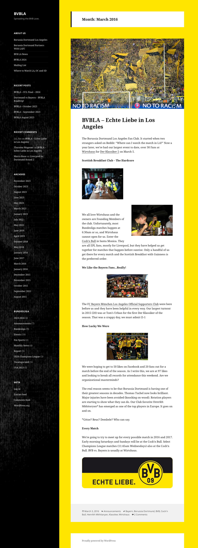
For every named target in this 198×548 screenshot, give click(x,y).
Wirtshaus (88, 151)
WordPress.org (22, 405)
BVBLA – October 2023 (25, 106)
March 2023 (20, 208)
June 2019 (19, 230)
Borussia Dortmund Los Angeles (30, 39)
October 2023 (21, 186)
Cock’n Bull (89, 241)
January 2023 (21, 214)
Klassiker (113, 514)
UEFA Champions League (27, 356)
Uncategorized (21, 362)
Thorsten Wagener (24, 147)
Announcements (22, 323)
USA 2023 (19, 367)
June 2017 (19, 258)
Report (17, 351)
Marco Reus (20, 156)
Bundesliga (19, 329)
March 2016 (20, 263)
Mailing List (20, 65)
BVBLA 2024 (20, 59)
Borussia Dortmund (144, 511)
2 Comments (140, 514)
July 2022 (19, 219)
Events (17, 334)
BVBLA (20, 13)
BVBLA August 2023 (24, 117)
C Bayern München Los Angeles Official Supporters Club (124, 304)
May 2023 (19, 203)
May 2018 (19, 247)
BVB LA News (21, 54)
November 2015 (22, 280)
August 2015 (20, 296)
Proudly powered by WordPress (99, 540)
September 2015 (22, 291)
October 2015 (21, 285)
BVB (158, 511)
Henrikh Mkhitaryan (97, 514)
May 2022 (19, 225)
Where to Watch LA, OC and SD (30, 70)
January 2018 (21, 252)
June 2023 (19, 197)
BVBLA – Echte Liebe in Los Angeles (118, 123)
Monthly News (21, 345)
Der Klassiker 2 (109, 151)
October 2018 (21, 241)
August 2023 (20, 192)
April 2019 (19, 236)
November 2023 (22, 180)
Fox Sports (19, 340)
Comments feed (22, 399)
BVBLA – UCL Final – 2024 (27, 92)
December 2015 (22, 274)
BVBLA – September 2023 (27, 111)
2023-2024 (19, 317)
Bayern (129, 511)
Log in (17, 388)
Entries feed (20, 394)
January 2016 (21, 269)
